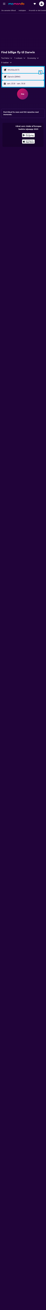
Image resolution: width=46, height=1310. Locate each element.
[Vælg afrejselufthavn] (25, 70)
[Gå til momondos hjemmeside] (16, 3)
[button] (4, 3)
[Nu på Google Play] (28, 135)
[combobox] (6, 58)
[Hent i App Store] (28, 142)
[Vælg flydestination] (25, 76)
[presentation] (28, 141)
